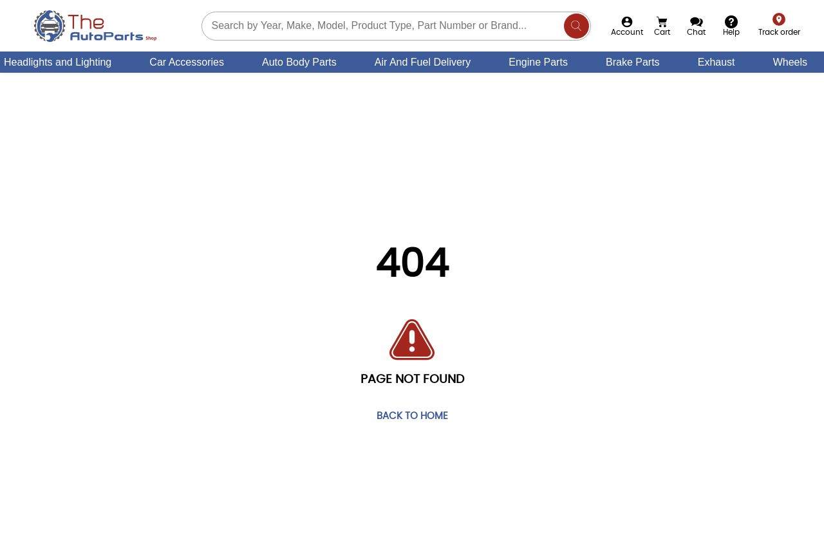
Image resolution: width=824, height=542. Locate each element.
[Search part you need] (396, 26)
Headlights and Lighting (57, 62)
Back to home (412, 417)
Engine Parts (538, 62)
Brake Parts (633, 62)
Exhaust (716, 62)
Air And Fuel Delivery (423, 62)
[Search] (576, 26)
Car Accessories (186, 62)
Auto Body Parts (299, 62)
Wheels (790, 62)
